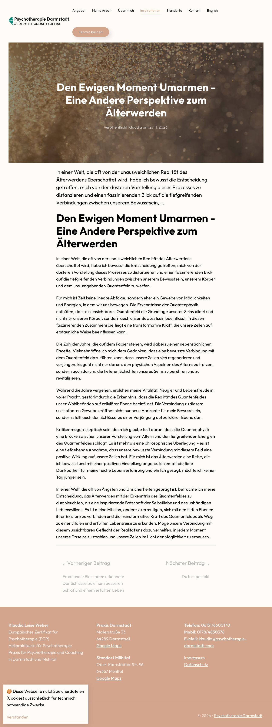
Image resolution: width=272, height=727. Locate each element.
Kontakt (194, 10)
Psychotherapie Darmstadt (238, 715)
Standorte (174, 10)
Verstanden (18, 717)
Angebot (79, 10)
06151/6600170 (215, 625)
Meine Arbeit (102, 10)
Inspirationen (150, 10)
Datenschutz (196, 664)
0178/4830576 (210, 632)
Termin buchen (91, 32)
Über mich (126, 10)
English (212, 10)
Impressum (194, 657)
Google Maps (109, 645)
